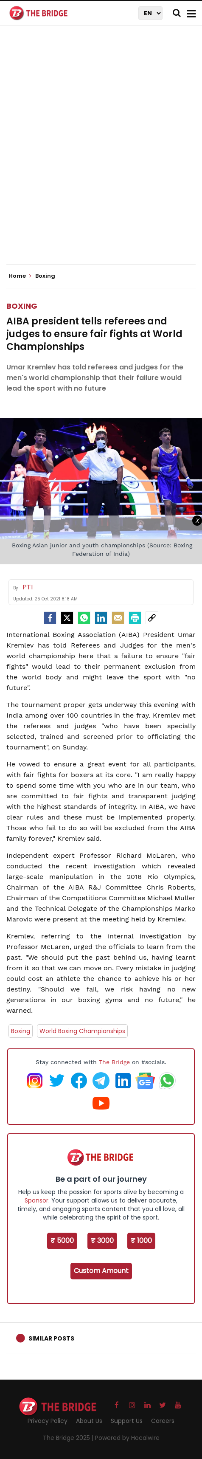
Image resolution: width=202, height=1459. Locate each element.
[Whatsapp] (84, 617)
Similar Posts (51, 1338)
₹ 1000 (141, 1240)
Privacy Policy (47, 1421)
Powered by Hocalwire (127, 1438)
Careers (162, 1421)
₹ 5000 (62, 1240)
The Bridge (114, 1062)
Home (19, 276)
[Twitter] (67, 617)
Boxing (21, 306)
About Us (89, 1421)
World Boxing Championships (82, 1031)
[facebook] (50, 617)
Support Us (127, 1421)
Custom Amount (101, 1271)
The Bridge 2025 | (69, 1438)
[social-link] (152, 617)
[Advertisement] (101, 152)
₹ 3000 (102, 1240)
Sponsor (36, 1200)
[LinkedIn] (101, 617)
